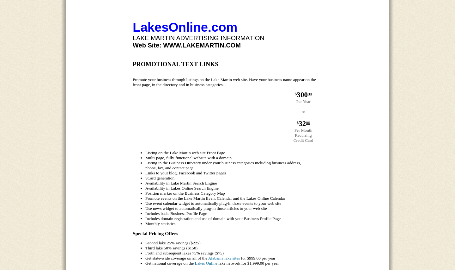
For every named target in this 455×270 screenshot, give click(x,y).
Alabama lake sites (224, 258)
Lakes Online (206, 263)
